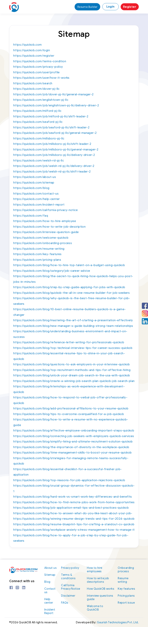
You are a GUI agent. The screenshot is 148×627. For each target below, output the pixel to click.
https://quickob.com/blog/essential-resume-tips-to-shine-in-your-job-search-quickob (69, 356)
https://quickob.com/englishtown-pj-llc (40, 100)
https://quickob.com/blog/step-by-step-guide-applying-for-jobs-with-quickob (69, 287)
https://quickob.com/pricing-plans (37, 259)
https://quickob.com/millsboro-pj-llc (38, 138)
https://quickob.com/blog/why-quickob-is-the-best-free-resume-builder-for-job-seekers (71, 301)
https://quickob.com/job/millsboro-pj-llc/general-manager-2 (55, 149)
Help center (49, 600)
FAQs (65, 602)
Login (110, 6)
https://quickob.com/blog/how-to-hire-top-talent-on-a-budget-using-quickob (69, 265)
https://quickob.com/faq (30, 215)
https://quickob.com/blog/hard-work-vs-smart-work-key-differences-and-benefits (72, 496)
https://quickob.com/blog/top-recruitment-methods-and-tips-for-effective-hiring (71, 370)
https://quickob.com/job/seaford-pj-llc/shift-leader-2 (51, 127)
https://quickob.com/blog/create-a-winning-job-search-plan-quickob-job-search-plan (74, 381)
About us (50, 567)
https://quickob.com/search (32, 83)
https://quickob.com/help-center (36, 199)
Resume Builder (87, 7)
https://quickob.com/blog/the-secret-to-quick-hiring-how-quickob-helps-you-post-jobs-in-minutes (73, 279)
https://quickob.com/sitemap (33, 182)
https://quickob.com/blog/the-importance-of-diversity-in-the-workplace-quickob (71, 447)
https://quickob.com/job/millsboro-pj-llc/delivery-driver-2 (54, 155)
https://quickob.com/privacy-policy (38, 66)
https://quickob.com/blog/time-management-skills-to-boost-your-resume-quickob (72, 452)
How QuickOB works (98, 590)
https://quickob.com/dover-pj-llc (36, 89)
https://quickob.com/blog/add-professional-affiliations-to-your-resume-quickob (71, 408)
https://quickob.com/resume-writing (39, 248)
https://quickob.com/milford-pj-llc (37, 111)
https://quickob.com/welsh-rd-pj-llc (38, 160)
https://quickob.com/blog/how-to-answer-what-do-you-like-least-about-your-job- (72, 513)
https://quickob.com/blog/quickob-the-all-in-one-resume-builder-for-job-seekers (71, 293)
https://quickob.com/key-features (37, 254)
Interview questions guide (101, 600)
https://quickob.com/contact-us (36, 193)
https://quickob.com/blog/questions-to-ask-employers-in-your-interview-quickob (71, 364)
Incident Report (50, 611)
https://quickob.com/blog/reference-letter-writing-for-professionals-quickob (68, 342)
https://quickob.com (27, 44)
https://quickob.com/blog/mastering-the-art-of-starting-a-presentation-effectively (73, 320)
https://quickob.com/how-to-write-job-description (49, 226)
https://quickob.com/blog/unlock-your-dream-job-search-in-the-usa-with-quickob (71, 375)
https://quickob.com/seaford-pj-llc (38, 122)
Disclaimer (69, 595)
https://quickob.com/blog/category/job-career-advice (51, 270)
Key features (127, 588)
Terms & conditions (69, 576)
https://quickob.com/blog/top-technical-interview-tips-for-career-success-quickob (72, 348)
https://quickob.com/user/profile (36, 72)
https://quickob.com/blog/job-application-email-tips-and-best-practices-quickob (71, 507)
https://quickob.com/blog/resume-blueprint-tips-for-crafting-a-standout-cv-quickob (73, 524)
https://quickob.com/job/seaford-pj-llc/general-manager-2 (55, 133)
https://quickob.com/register (33, 55)
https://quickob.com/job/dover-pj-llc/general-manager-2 (53, 94)
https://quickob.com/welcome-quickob (40, 237)
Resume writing (124, 580)
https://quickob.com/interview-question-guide (46, 232)
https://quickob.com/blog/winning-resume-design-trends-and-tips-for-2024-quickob (74, 518)
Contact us (50, 590)
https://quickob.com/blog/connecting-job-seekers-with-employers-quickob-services (73, 436)
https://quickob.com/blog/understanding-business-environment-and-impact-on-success (70, 334)
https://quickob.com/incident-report (38, 204)
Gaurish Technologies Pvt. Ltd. (118, 622)
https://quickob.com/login (31, 50)
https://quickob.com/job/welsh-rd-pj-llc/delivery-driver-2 (53, 166)
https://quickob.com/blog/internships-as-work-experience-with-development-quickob (69, 389)
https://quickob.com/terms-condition (39, 61)
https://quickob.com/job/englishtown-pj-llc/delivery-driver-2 (56, 105)
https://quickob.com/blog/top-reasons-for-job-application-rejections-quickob (69, 480)
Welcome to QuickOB (96, 611)
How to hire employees (96, 569)
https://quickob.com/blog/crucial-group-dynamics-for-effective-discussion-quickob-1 (74, 488)
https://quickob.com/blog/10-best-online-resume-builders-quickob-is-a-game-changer (69, 312)
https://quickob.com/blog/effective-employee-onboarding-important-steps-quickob (73, 430)
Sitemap (50, 574)
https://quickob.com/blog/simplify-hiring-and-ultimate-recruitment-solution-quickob (73, 441)
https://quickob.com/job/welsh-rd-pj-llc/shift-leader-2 (52, 171)
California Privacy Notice (71, 586)
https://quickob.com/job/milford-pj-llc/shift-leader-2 (50, 116)
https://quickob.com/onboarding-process (42, 243)
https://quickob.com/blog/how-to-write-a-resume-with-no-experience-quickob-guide (70, 422)
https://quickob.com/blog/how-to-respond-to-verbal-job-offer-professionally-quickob (70, 400)
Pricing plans (127, 595)
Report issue (127, 602)
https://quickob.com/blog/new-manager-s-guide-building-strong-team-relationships (73, 326)
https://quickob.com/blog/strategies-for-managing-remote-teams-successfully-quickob (70, 461)
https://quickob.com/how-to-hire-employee (44, 221)
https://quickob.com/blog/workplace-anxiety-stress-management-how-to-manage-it (74, 529)
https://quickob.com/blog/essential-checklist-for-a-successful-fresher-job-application (67, 472)
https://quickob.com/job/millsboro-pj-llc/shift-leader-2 (52, 144)
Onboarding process (127, 569)
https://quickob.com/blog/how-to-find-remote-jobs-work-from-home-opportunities (74, 502)
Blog (48, 581)
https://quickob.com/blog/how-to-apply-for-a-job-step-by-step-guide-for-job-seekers (70, 538)
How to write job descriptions (99, 580)
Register (129, 7)
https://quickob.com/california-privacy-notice (45, 210)
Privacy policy (71, 567)
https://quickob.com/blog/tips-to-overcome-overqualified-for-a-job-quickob (68, 414)
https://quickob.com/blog (31, 188)
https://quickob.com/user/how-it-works (41, 77)
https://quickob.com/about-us (34, 177)
